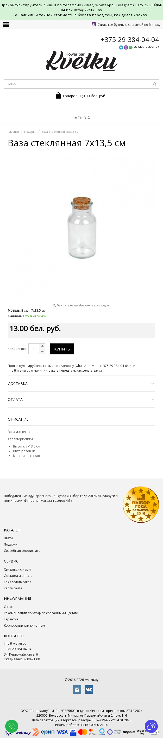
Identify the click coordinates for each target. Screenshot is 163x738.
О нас (8, 606)
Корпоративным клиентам (24, 625)
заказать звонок (146, 46)
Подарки (10, 544)
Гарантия (11, 619)
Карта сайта (13, 588)
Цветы (8, 538)
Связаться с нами (17, 569)
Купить (62, 349)
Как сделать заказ (17, 582)
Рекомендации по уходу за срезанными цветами (41, 613)
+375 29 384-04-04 (17, 649)
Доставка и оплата (18, 575)
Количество (17, 349)
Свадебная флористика (22, 550)
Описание (18, 419)
